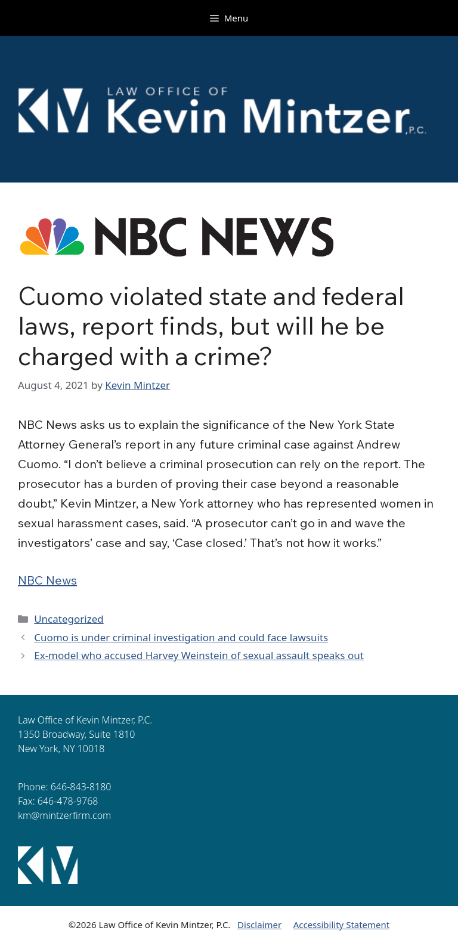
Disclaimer (259, 924)
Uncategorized (69, 619)
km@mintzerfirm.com (64, 815)
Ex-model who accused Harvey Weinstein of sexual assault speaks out (199, 655)
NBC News (47, 580)
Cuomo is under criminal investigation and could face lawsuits (181, 637)
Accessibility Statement (341, 924)
